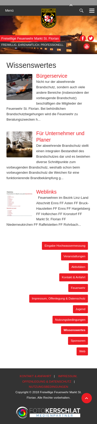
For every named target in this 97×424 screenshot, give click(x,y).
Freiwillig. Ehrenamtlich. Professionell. (32, 44)
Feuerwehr (78, 287)
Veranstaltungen (74, 256)
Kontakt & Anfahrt (73, 277)
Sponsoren (78, 340)
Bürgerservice (51, 76)
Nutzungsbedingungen (70, 319)
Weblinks (46, 192)
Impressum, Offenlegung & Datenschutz (58, 298)
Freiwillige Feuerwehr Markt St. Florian (30, 38)
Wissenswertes (74, 330)
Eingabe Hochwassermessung (64, 245)
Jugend (80, 309)
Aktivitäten (78, 266)
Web (82, 351)
